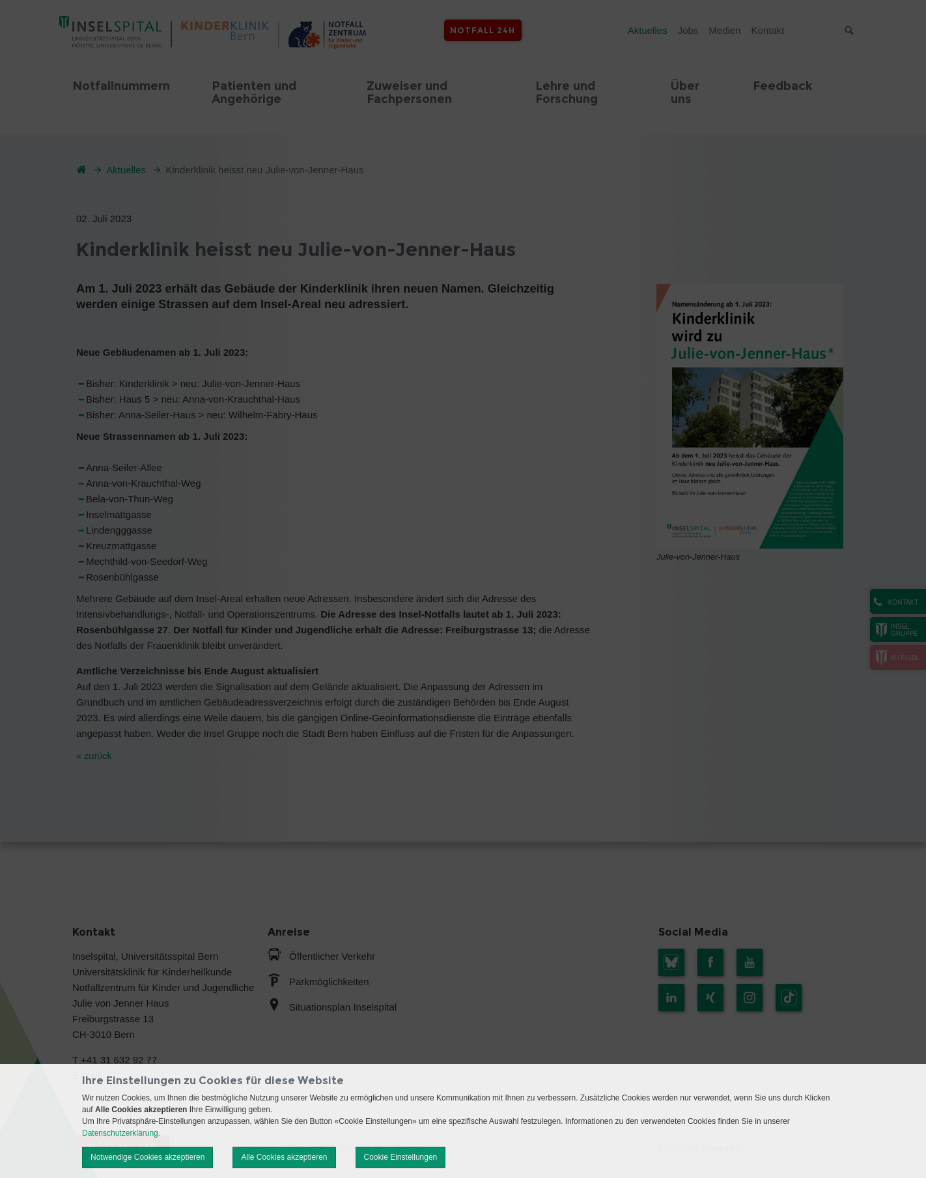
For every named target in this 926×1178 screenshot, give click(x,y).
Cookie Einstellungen (401, 1157)
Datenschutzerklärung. (121, 1133)
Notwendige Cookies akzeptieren (147, 1157)
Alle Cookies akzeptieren (284, 1157)
